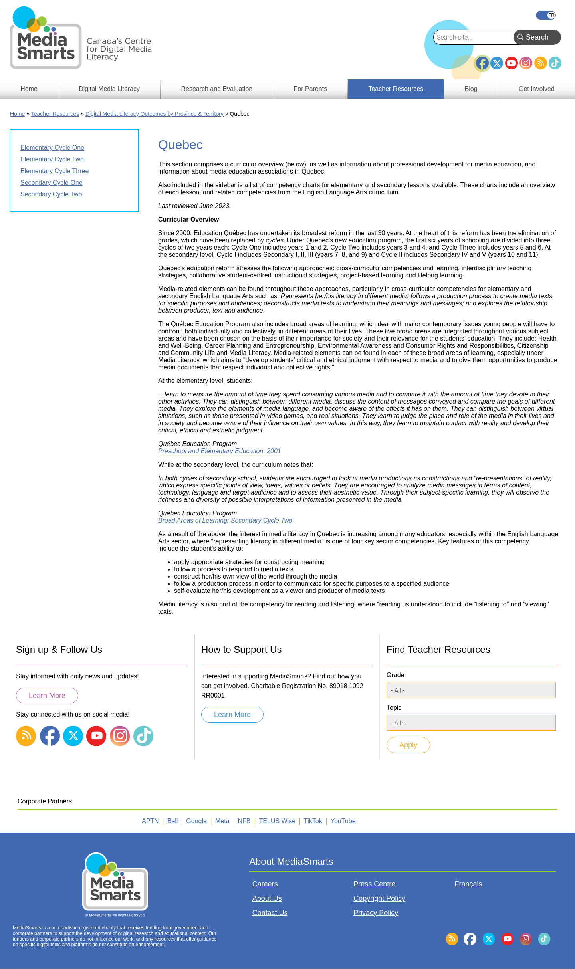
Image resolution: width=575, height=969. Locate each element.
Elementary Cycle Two (52, 159)
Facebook (482, 60)
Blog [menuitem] (471, 88)
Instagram (525, 63)
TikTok (555, 63)
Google (196, 821)
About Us (267, 898)
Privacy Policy (375, 913)
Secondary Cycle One (51, 182)
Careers (265, 884)
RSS (540, 63)
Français (546, 15)
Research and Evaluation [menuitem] (216, 88)
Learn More (47, 696)
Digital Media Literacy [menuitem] (109, 88)
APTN (150, 821)
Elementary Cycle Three (54, 171)
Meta (222, 821)
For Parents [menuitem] (310, 88)
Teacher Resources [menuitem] (395, 88)
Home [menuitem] (29, 88)
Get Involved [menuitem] (537, 88)
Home (17, 114)
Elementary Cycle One (52, 147)
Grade (395, 675)
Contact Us (270, 913)
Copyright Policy (379, 898)
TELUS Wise (277, 821)
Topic (394, 707)
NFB (244, 821)
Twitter (496, 63)
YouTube (511, 63)
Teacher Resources (55, 114)
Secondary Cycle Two (51, 194)
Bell (172, 821)
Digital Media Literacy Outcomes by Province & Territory (154, 114)
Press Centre (374, 884)
